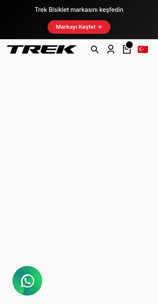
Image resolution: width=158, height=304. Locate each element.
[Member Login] (111, 49)
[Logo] (41, 49)
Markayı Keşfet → (79, 26)
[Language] (143, 49)
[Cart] (127, 49)
